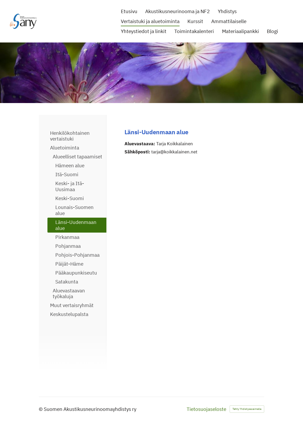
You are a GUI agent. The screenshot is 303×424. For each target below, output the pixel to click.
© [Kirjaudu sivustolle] (41, 409)
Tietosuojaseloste (206, 409)
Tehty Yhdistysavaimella (246, 409)
